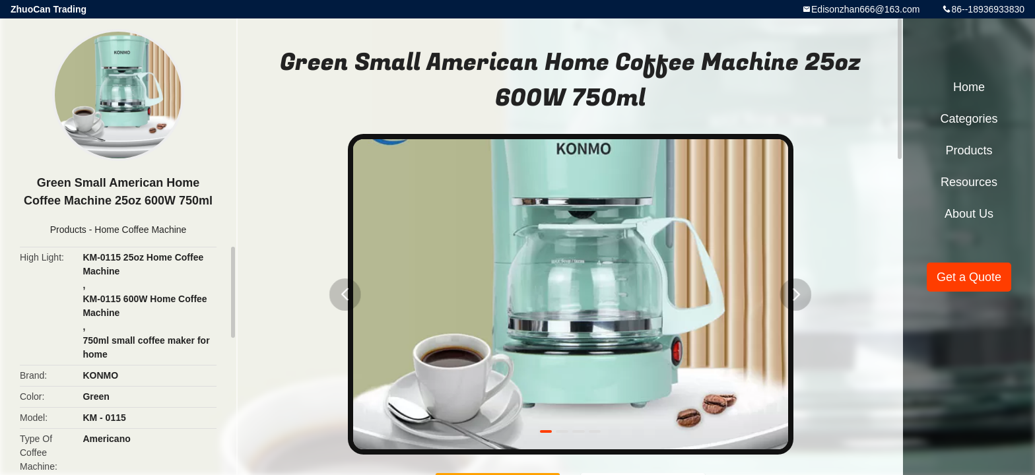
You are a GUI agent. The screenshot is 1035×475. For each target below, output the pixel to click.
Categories (968, 118)
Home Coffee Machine (140, 229)
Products (68, 229)
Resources (969, 182)
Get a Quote (969, 277)
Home (969, 87)
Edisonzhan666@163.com (865, 9)
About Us (969, 213)
